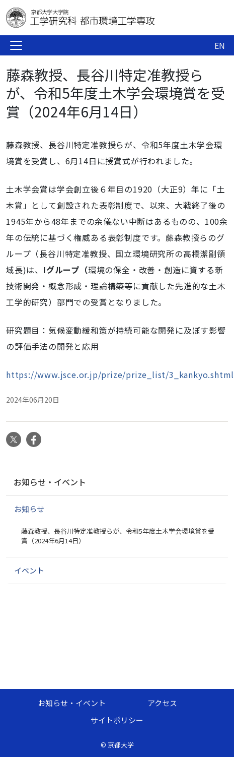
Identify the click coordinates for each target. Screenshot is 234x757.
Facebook (33, 439)
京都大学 (121, 744)
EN (219, 45)
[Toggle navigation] (16, 45)
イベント (29, 570)
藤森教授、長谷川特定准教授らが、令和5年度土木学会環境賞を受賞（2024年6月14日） (117, 536)
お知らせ (29, 508)
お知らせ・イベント (50, 482)
